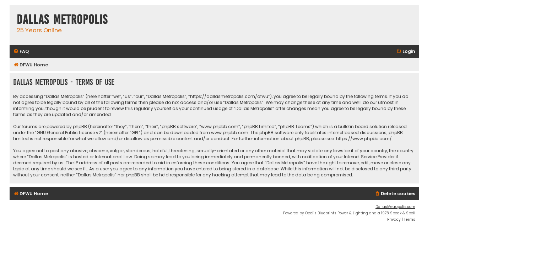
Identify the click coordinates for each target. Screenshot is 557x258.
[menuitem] (21, 51)
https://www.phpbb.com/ (364, 139)
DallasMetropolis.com (395, 206)
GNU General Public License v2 (69, 133)
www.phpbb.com (229, 133)
